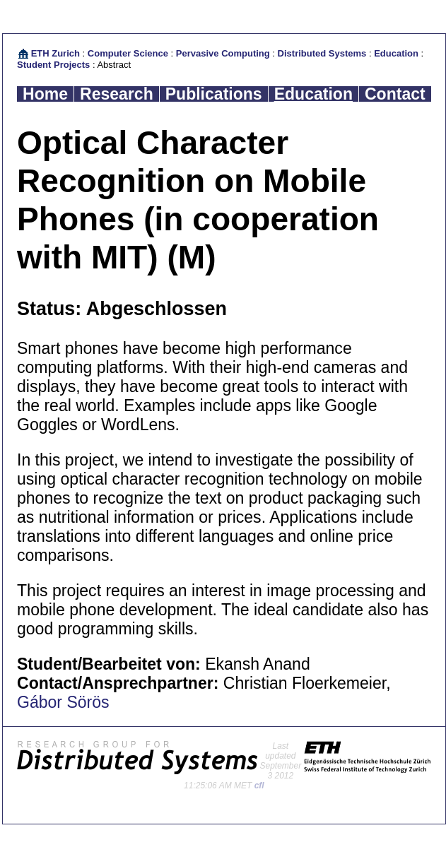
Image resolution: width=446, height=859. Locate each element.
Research (116, 94)
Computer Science (128, 53)
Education (396, 53)
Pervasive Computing (223, 53)
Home (45, 94)
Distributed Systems (322, 53)
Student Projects (53, 64)
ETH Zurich (55, 53)
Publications (213, 94)
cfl (259, 785)
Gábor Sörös (63, 702)
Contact (395, 94)
